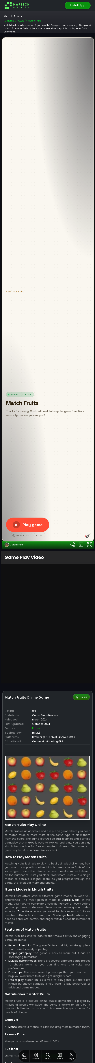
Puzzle (36, 755)
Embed (81, 723)
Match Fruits (14, 571)
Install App (77, 5)
